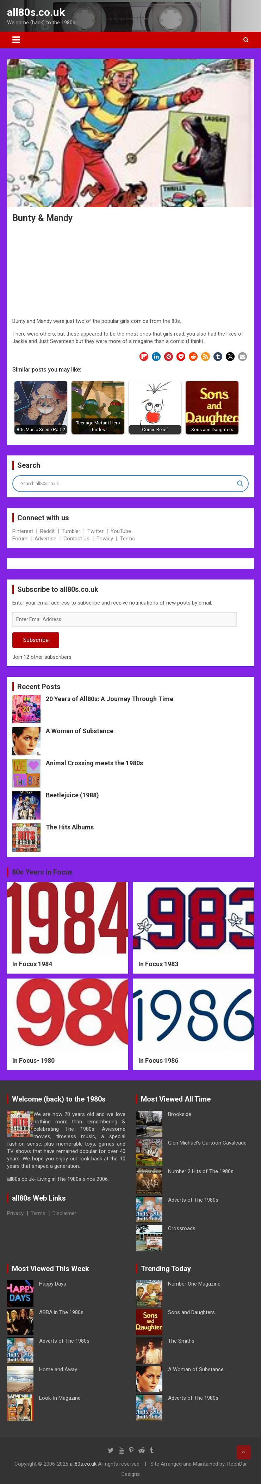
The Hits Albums (70, 827)
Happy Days (52, 1284)
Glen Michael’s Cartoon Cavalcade (207, 1143)
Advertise (45, 538)
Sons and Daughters (191, 1312)
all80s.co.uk (36, 12)
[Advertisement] (131, 271)
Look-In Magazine (60, 1398)
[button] (143, 356)
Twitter (95, 531)
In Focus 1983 (158, 964)
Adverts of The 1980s (193, 1200)
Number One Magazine (194, 1284)
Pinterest (22, 531)
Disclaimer (64, 1213)
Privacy (105, 538)
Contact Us (76, 538)
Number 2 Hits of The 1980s (201, 1171)
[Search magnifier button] (240, 484)
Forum (19, 538)
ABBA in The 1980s (61, 1312)
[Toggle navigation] (16, 40)
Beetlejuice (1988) (72, 795)
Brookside (179, 1114)
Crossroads (181, 1228)
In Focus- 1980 (33, 1060)
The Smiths (181, 1341)
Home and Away (58, 1369)
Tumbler (71, 531)
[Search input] (127, 484)
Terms (127, 538)
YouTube (121, 531)
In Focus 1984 (32, 964)
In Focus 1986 (158, 1060)
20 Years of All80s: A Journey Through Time (109, 699)
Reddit (47, 531)
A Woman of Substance (79, 731)
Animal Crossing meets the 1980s (94, 763)
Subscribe (36, 639)
